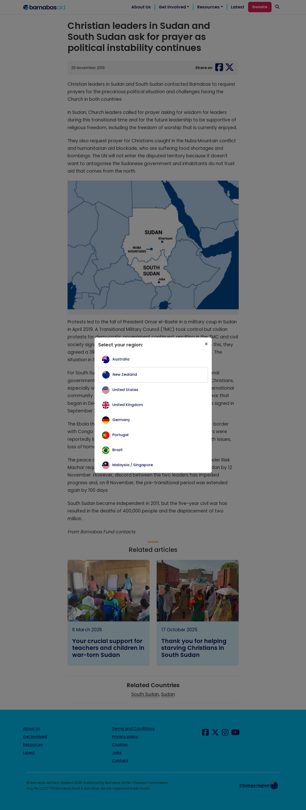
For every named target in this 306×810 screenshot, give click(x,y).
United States (125, 389)
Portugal (120, 435)
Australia (120, 359)
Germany (121, 419)
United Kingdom (127, 404)
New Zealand (125, 374)
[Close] (206, 344)
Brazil (117, 450)
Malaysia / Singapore (132, 465)
